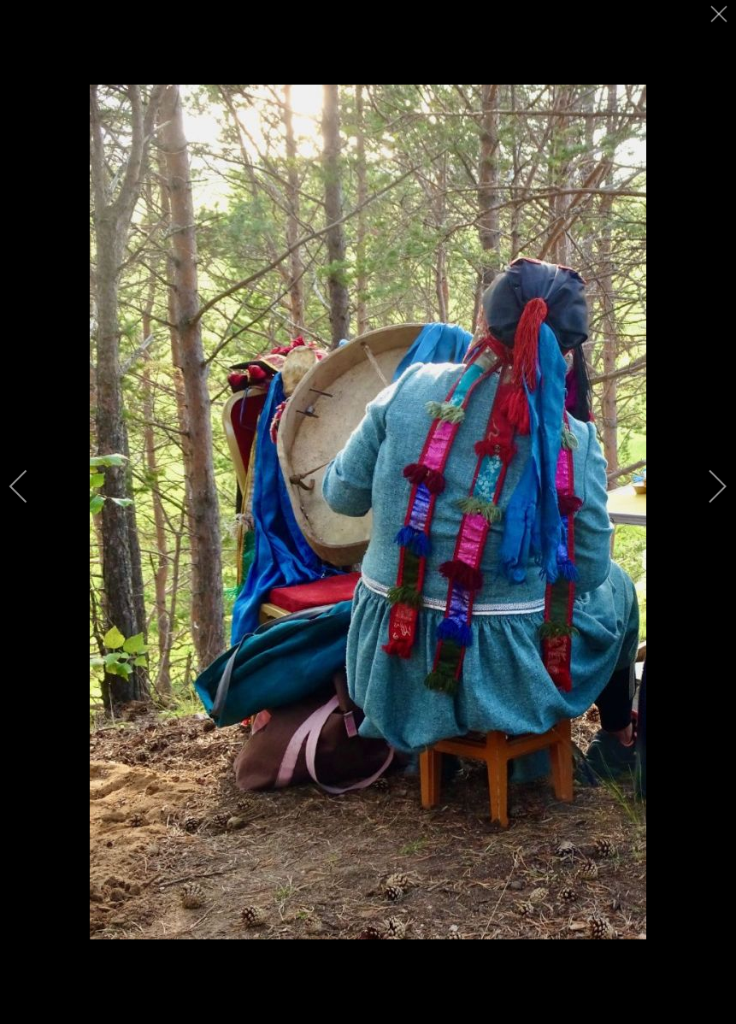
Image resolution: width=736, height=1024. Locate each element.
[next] (706, 486)
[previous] (30, 486)
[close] (720, 18)
